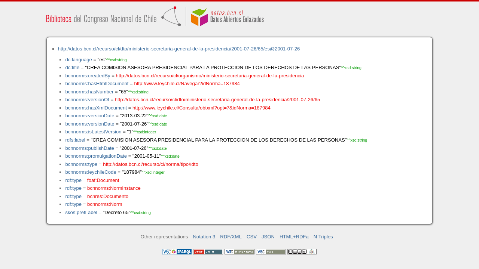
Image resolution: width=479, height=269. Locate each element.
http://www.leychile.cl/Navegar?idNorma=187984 (187, 83)
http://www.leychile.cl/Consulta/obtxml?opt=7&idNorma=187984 (201, 108)
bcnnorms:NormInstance (114, 188)
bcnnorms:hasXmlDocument (96, 108)
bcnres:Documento (107, 196)
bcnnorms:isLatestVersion (93, 131)
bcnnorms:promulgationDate (96, 156)
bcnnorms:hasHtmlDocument (96, 83)
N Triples (323, 236)
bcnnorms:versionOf (87, 99)
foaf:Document (103, 180)
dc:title (72, 67)
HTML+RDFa (294, 236)
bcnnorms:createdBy (87, 75)
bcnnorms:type (81, 164)
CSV (252, 236)
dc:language (78, 59)
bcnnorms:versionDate (89, 115)
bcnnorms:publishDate (89, 148)
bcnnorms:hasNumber (89, 92)
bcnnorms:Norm (104, 204)
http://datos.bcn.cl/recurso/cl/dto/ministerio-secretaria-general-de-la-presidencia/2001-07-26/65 (217, 99)
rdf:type (73, 180)
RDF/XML (231, 236)
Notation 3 (204, 236)
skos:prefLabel (81, 212)
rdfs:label (75, 140)
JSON (268, 236)
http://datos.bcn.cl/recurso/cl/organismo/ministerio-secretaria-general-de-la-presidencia (210, 75)
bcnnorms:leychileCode (90, 172)
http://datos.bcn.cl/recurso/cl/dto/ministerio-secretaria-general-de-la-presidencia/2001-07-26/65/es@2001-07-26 (179, 49)
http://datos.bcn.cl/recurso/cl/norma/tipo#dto (150, 164)
